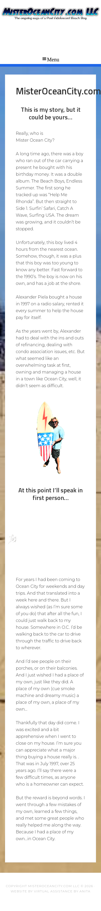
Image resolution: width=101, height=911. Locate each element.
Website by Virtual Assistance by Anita (50, 891)
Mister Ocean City (50, 26)
